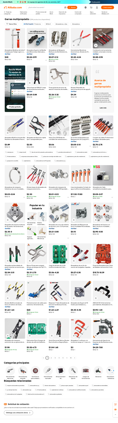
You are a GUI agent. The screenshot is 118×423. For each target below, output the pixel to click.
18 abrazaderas (10, 156)
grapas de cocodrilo (11, 161)
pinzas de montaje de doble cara (51, 156)
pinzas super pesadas (66, 385)
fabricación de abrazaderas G (35, 394)
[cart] (91, 8)
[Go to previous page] (43, 358)
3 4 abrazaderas (40, 390)
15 (70, 358)
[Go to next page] (75, 358)
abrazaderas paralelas (96, 390)
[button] (65, 7)
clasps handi (21, 152)
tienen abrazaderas (49, 385)
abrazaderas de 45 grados (42, 161)
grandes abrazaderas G (63, 152)
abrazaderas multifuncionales (76, 390)
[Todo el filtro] (11, 24)
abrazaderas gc (26, 390)
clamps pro (9, 152)
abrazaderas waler (81, 152)
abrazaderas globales (55, 394)
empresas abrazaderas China (28, 156)
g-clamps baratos (11, 390)
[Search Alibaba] (45, 7)
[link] (115, 404)
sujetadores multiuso (56, 390)
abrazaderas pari (82, 385)
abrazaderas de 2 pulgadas (13, 394)
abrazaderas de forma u (98, 152)
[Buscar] (72, 7)
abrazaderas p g (59, 161)
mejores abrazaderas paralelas (14, 385)
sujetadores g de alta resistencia (75, 156)
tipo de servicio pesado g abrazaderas (41, 152)
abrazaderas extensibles (100, 385)
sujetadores (26, 161)
